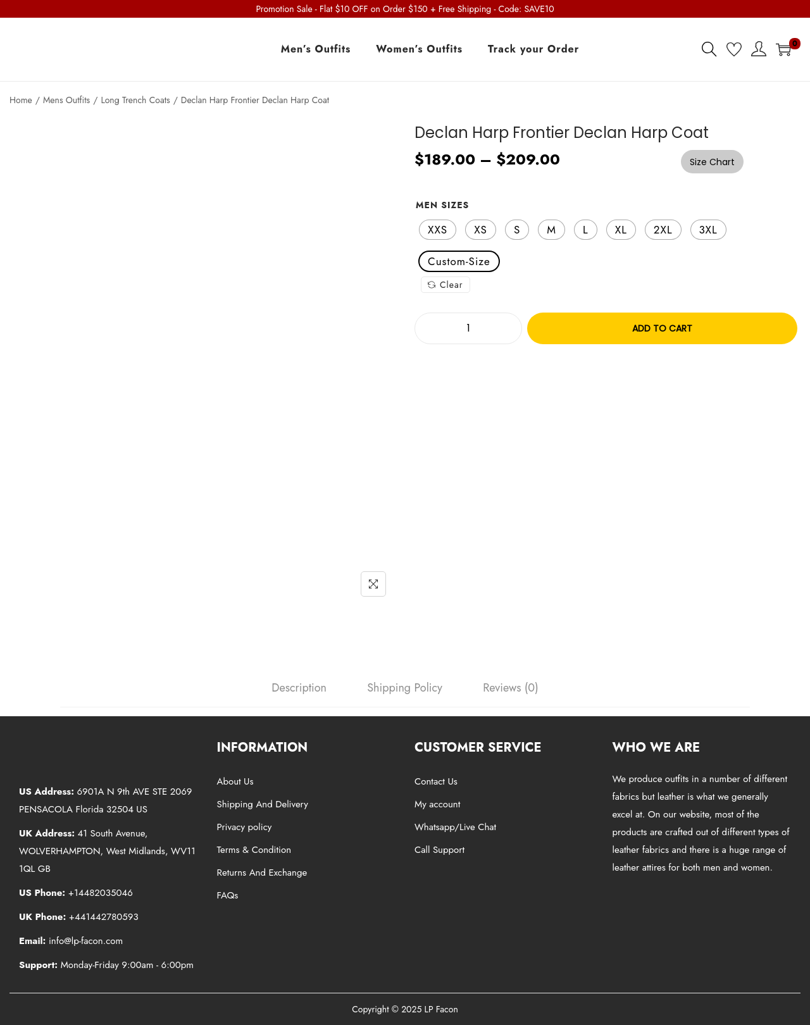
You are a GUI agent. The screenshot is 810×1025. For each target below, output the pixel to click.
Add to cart (662, 328)
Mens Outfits (66, 100)
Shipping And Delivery (262, 804)
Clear (445, 284)
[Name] (373, 584)
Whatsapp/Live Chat (455, 827)
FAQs (228, 895)
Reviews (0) (511, 688)
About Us (235, 781)
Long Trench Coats (135, 100)
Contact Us (436, 781)
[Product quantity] (468, 328)
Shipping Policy (404, 688)
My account (437, 804)
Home (20, 100)
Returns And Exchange (262, 872)
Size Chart (712, 162)
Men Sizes (442, 205)
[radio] (438, 229)
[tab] (299, 688)
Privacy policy (244, 827)
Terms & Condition (254, 850)
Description (299, 688)
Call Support (439, 850)
